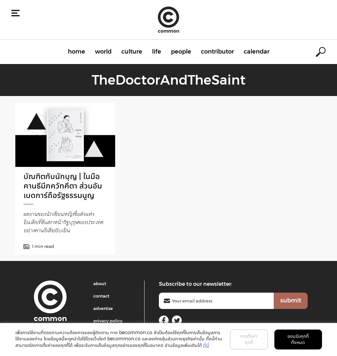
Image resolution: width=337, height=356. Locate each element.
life (156, 51)
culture (131, 51)
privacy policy (107, 320)
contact (101, 296)
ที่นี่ (206, 345)
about (99, 283)
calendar (256, 51)
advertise (103, 308)
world (103, 51)
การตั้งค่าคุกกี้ (248, 339)
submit (290, 300)
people (181, 51)
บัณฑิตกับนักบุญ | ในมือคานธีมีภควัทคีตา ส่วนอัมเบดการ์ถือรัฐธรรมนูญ (62, 185)
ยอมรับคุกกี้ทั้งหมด (298, 339)
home (76, 51)
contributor (217, 51)
